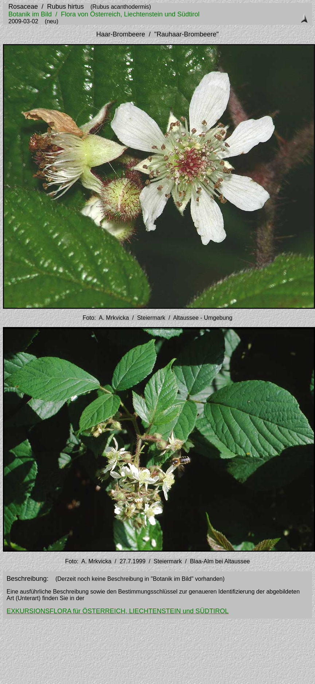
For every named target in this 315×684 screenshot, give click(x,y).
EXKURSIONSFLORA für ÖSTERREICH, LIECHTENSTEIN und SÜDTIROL (118, 611)
